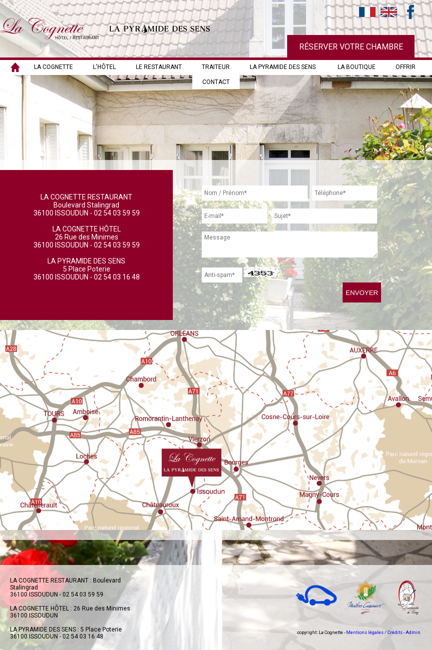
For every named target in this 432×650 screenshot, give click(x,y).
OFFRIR (406, 67)
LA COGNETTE (53, 67)
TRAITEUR (216, 67)
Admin (413, 632)
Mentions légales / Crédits (374, 632)
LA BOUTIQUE (357, 67)
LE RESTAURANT (159, 67)
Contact (216, 82)
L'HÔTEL (104, 67)
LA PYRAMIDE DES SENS (283, 67)
